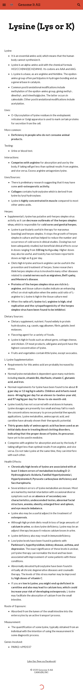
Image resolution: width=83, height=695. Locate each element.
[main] (41, 26)
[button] (4, 4)
